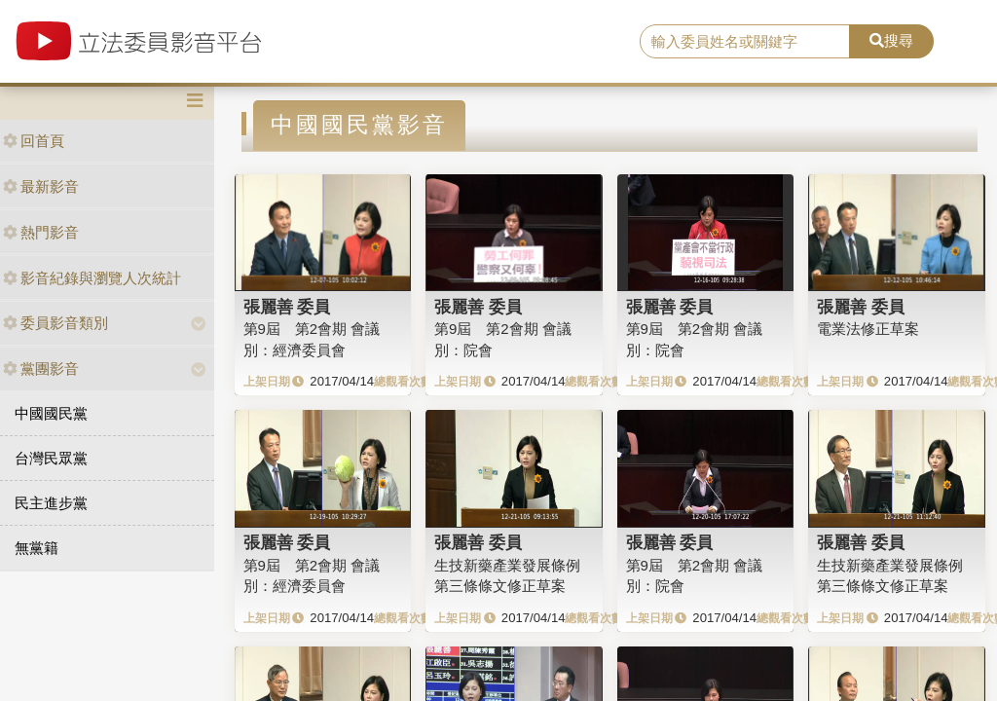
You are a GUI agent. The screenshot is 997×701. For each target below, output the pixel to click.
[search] (745, 41)
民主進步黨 (51, 503)
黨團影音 (41, 368)
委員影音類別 (55, 322)
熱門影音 (41, 232)
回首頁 (33, 140)
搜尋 (891, 40)
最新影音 (41, 186)
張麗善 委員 (287, 306)
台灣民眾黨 (51, 458)
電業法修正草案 (868, 328)
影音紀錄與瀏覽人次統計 (92, 278)
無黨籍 (36, 547)
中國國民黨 (51, 413)
